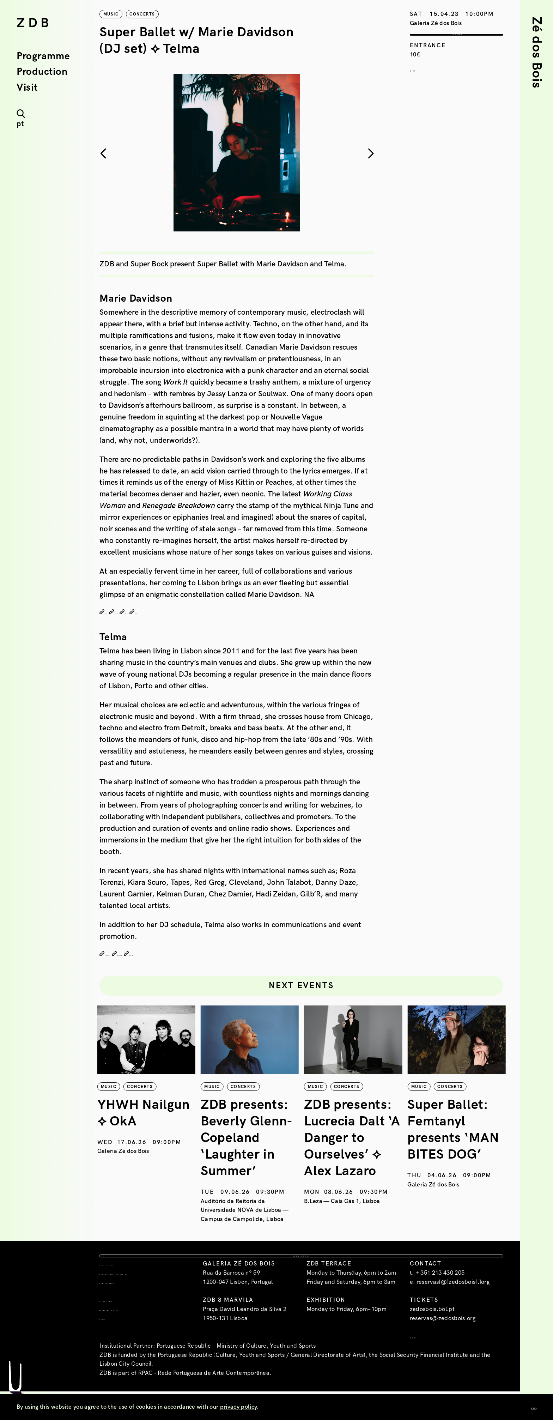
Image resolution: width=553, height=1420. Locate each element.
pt (20, 124)
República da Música (127, 1148)
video (189, 612)
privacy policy (238, 1406)
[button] (370, 154)
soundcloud (121, 954)
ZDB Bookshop (125, 1315)
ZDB (34, 23)
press (164, 612)
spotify (136, 612)
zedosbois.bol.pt (432, 1333)
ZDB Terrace (122, 1288)
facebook (199, 954)
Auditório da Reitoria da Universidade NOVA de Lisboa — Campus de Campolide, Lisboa (350, 1207)
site (111, 612)
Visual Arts (120, 1333)
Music (110, 1352)
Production (42, 72)
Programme (43, 56)
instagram (161, 954)
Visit (27, 88)
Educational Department (123, 1302)
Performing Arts (130, 1343)
